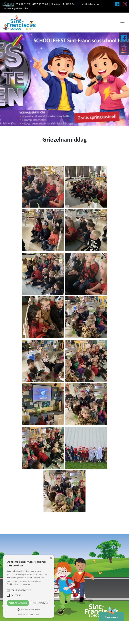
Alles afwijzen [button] (40, 603)
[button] (28, 609)
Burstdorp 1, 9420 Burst (64, 4)
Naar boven (111, 615)
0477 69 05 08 (40, 4)
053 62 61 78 (23, 4)
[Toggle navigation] (122, 22)
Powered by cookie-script (28, 614)
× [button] (51, 558)
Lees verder (24, 584)
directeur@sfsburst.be (16, 8)
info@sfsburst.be (90, 4)
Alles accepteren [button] (18, 603)
